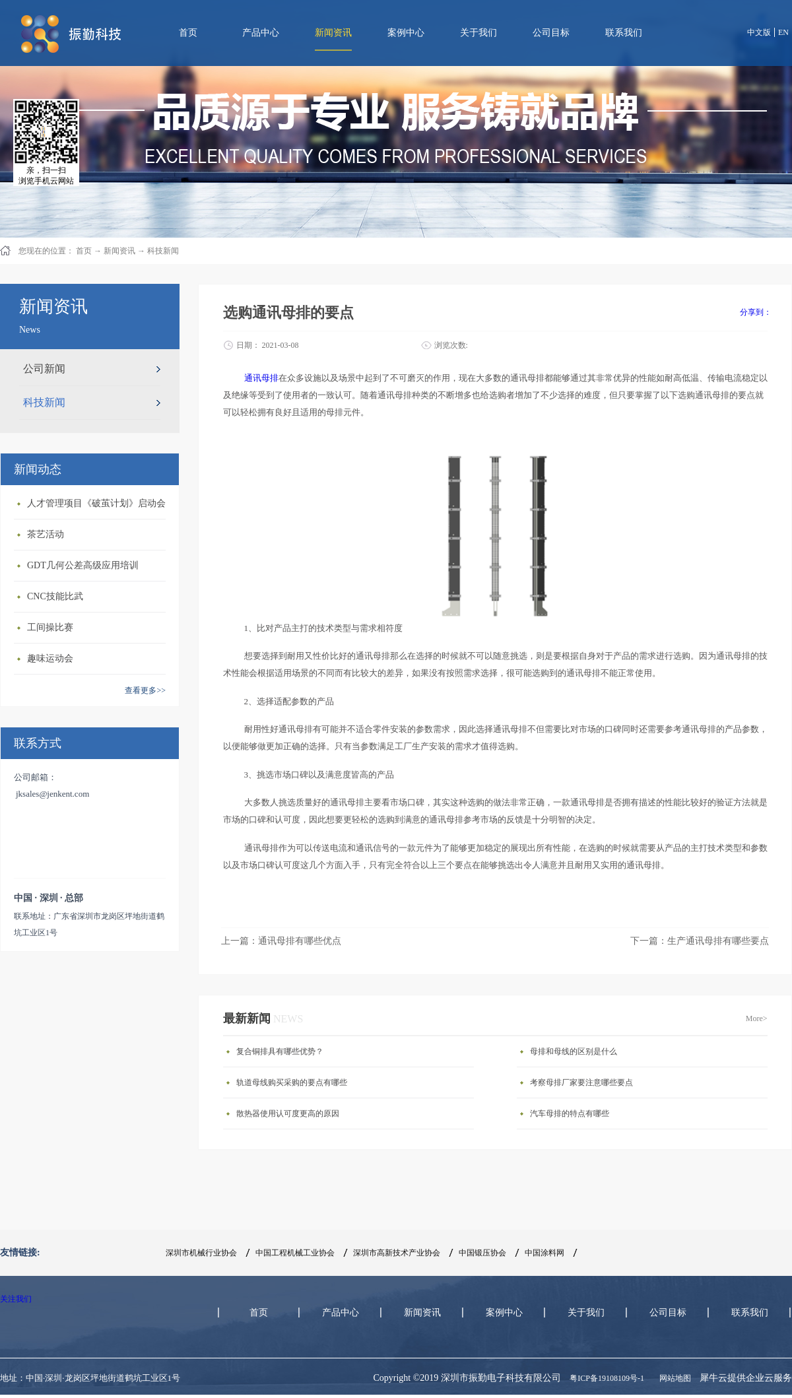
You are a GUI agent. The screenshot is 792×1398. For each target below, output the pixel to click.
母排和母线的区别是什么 (573, 1051)
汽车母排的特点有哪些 (569, 1113)
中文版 (759, 32)
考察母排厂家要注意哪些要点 (581, 1082)
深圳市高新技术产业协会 (396, 1252)
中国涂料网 (544, 1252)
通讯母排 (261, 378)
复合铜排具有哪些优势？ (279, 1051)
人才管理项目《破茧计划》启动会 (96, 503)
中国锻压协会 (482, 1252)
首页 (188, 33)
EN (783, 32)
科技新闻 (163, 250)
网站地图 (673, 1378)
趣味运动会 (50, 658)
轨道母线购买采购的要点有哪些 (291, 1082)
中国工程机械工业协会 (295, 1252)
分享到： (756, 312)
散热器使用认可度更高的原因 (287, 1113)
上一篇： (281, 941)
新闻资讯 (119, 250)
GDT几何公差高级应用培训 (83, 565)
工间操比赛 (50, 627)
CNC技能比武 (55, 596)
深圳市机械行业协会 (201, 1252)
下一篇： (699, 941)
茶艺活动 (45, 534)
